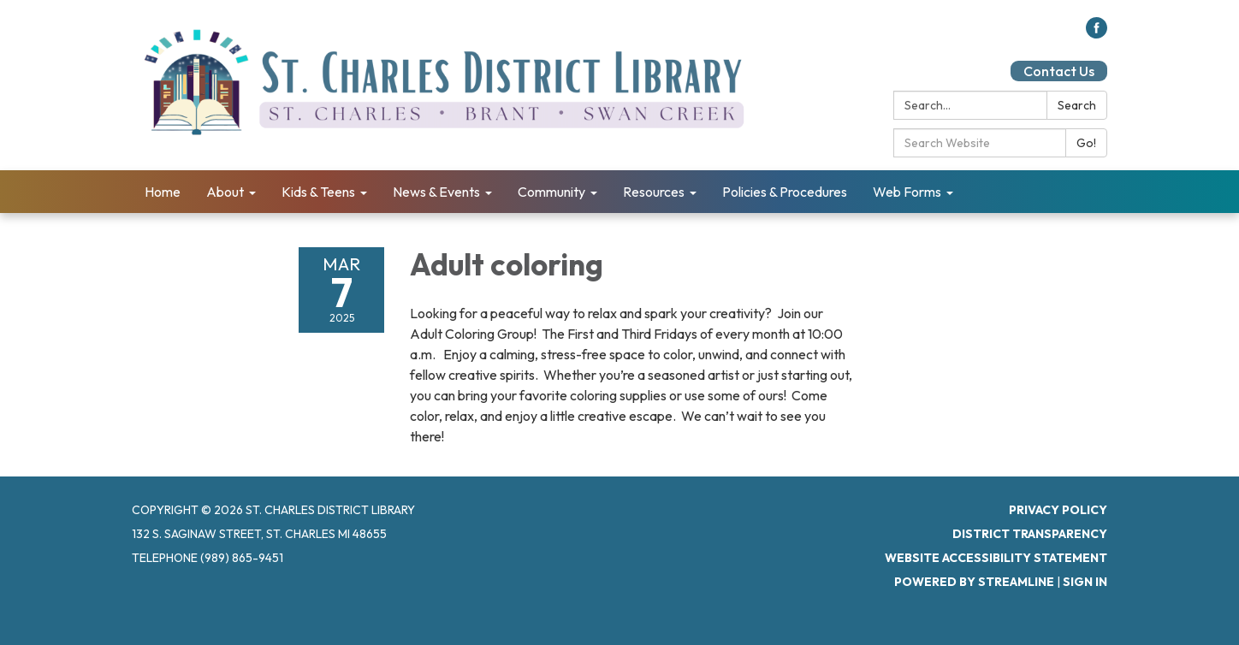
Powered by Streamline (974, 581)
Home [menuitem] (163, 191)
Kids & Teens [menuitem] (318, 191)
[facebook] (1096, 33)
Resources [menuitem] (654, 191)
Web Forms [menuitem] (907, 191)
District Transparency (1029, 533)
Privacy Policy (1058, 510)
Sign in (1085, 581)
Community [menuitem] (551, 191)
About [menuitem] (225, 191)
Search (1077, 105)
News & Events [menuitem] (436, 191)
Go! (1086, 143)
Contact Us (1058, 71)
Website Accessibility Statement (996, 557)
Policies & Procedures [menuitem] (784, 191)
